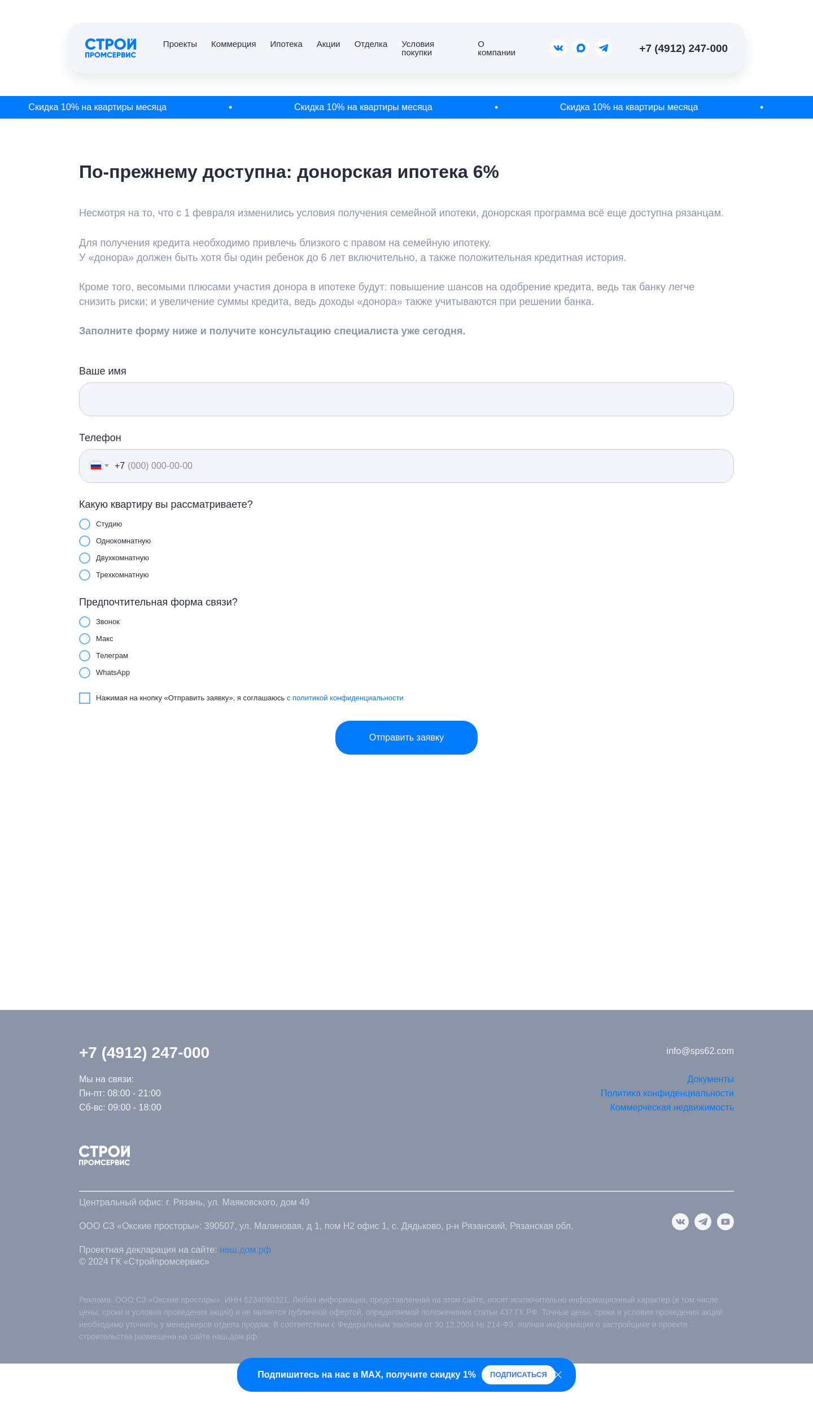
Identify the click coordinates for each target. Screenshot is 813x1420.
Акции (328, 44)
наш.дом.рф (245, 1250)
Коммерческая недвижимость (672, 1107)
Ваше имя (102, 371)
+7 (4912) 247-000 (683, 48)
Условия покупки (417, 48)
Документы (711, 1079)
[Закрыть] (558, 1375)
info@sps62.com (700, 1051)
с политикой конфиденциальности (345, 698)
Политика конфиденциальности (667, 1093)
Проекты (180, 44)
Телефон (100, 437)
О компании (496, 48)
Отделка (371, 44)
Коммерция (233, 44)
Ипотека (286, 44)
